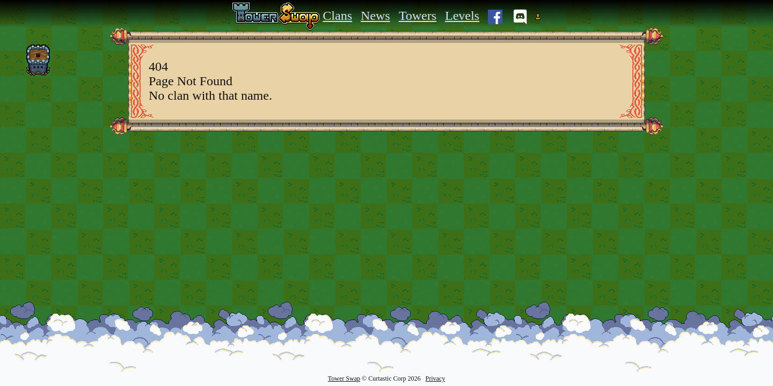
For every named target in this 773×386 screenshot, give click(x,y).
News (375, 16)
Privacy (435, 378)
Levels (462, 16)
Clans (337, 16)
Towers (417, 16)
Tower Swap (344, 378)
